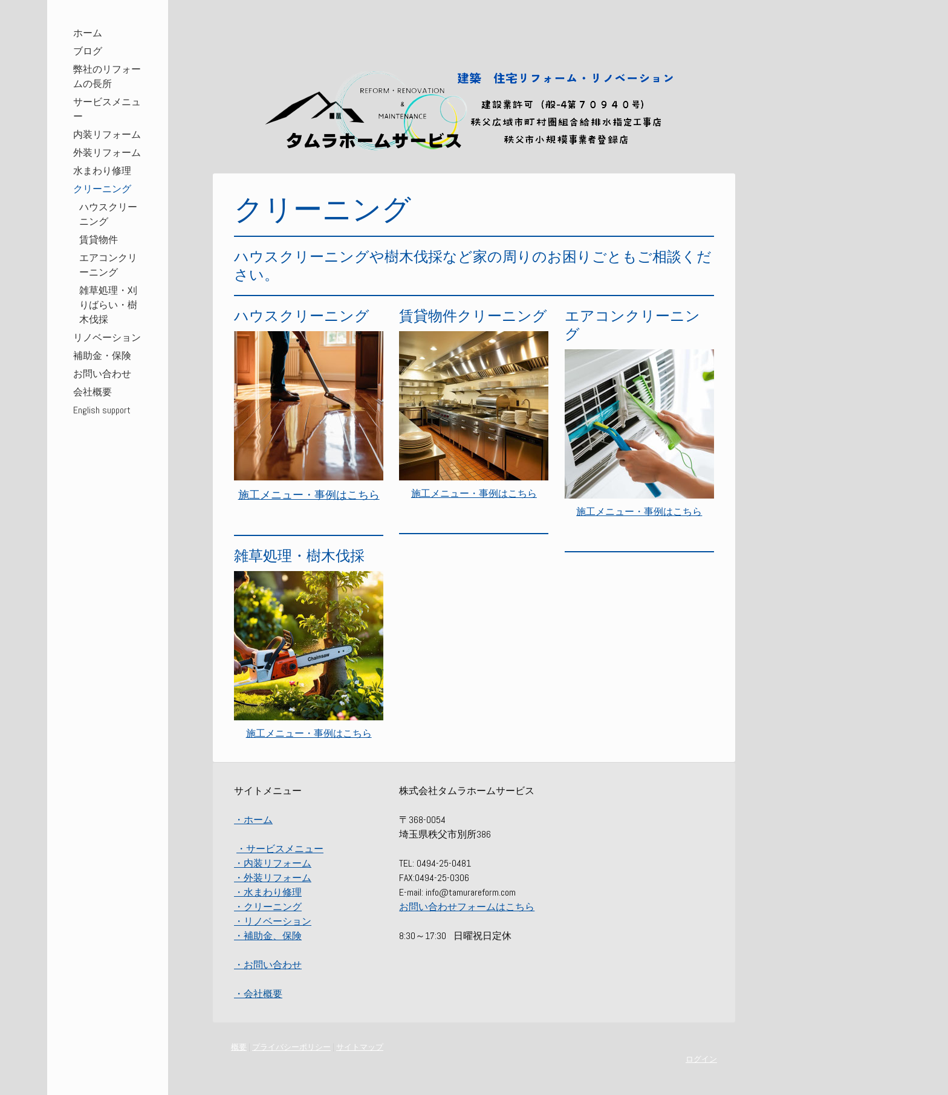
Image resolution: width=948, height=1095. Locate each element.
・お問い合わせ (268, 964)
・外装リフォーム (272, 877)
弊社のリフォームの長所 (107, 76)
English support (102, 410)
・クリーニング (268, 906)
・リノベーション (272, 921)
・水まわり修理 (268, 892)
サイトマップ (359, 1047)
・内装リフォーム (272, 863)
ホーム (87, 33)
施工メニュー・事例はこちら (309, 733)
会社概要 (92, 392)
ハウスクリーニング (108, 214)
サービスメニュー (107, 109)
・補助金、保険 (268, 935)
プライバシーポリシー (291, 1047)
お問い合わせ (102, 373)
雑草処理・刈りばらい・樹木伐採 (108, 305)
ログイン (701, 1059)
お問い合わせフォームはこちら (466, 906)
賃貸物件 (98, 239)
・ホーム (253, 819)
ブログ (87, 51)
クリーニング (102, 188)
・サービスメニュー (279, 848)
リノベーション (107, 337)
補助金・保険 (102, 355)
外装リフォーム (107, 152)
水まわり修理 (102, 170)
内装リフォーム (107, 134)
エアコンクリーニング (108, 265)
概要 (239, 1047)
